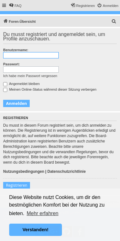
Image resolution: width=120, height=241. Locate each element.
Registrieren (16, 185)
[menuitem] (15, 5)
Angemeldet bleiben (21, 84)
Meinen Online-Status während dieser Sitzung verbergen (49, 89)
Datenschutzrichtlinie (66, 171)
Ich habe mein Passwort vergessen (30, 76)
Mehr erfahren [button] (42, 213)
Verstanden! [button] (35, 229)
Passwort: (11, 64)
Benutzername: (15, 50)
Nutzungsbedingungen (23, 171)
